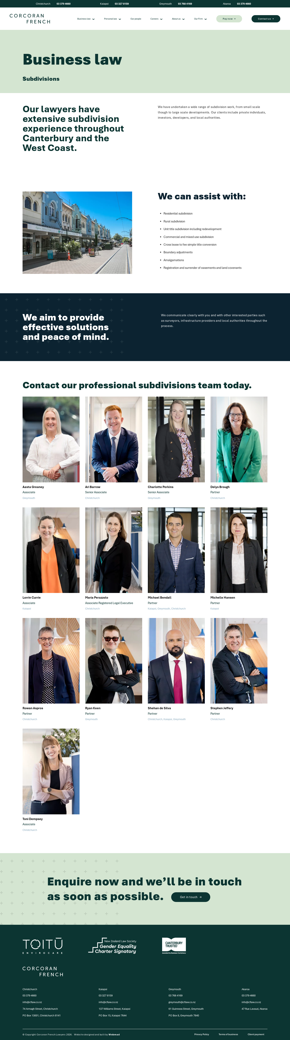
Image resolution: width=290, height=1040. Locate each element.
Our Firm (200, 18)
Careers (156, 18)
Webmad (114, 1034)
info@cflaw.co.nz (32, 1002)
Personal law (112, 18)
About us (178, 18)
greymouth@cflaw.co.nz (182, 1002)
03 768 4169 (185, 3)
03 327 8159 (122, 3)
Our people (135, 18)
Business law (86, 18)
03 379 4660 (63, 3)
